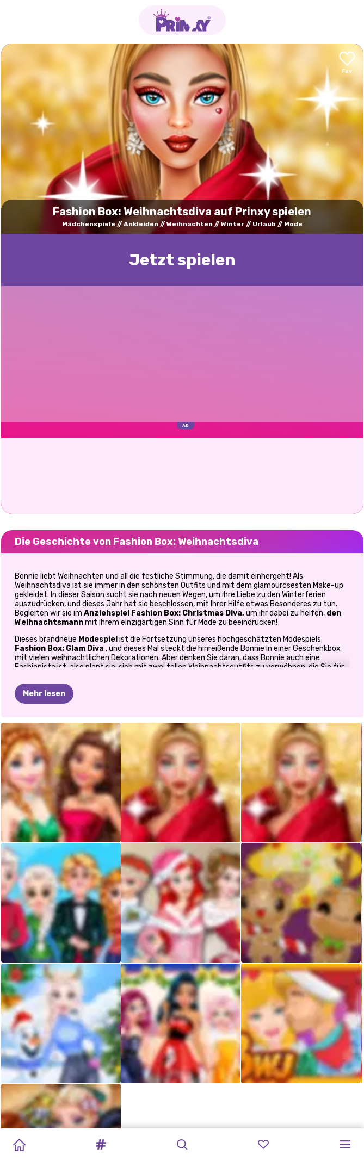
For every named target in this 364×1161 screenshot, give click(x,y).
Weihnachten (189, 224)
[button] (100, 1144)
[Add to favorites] (347, 63)
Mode (293, 224)
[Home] (19, 1144)
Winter (232, 224)
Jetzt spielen (182, 260)
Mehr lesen (44, 639)
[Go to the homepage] (182, 20)
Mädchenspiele (88, 224)
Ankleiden (141, 224)
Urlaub (264, 224)
